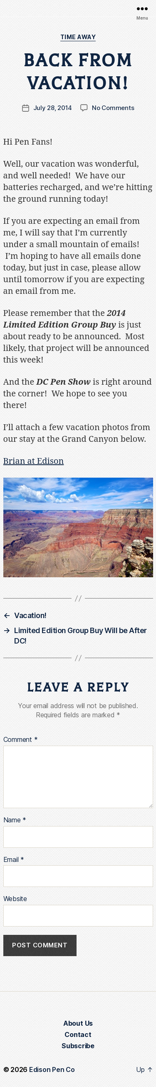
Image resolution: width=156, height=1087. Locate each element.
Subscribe (78, 1046)
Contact (77, 1034)
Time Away (78, 36)
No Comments (113, 108)
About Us (78, 1023)
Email (13, 860)
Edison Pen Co (52, 1069)
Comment (20, 740)
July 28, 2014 (52, 108)
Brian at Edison (33, 461)
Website (15, 899)
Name (15, 820)
